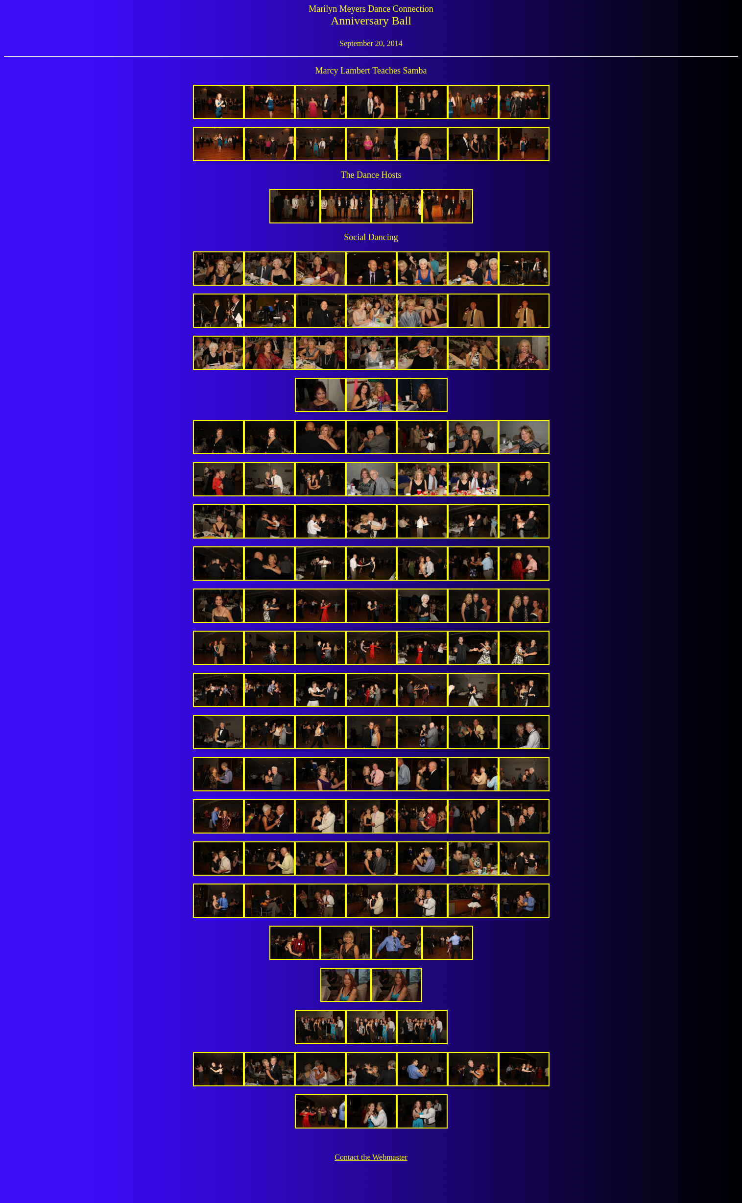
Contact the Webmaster (371, 1157)
